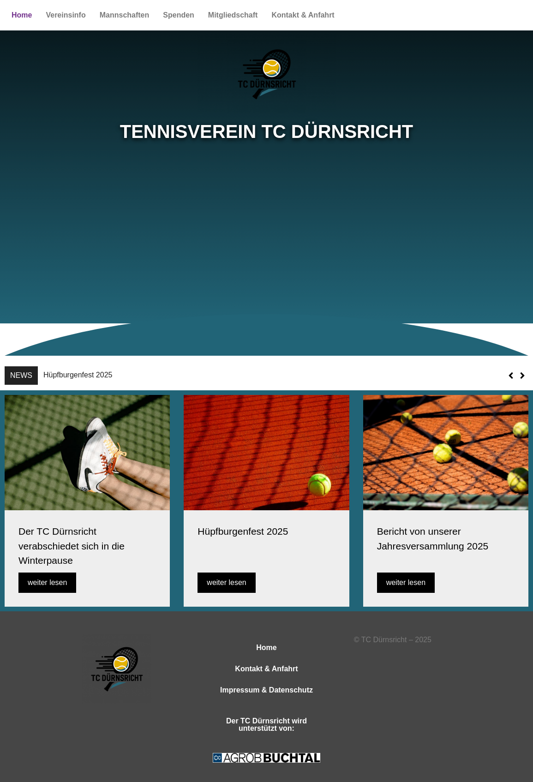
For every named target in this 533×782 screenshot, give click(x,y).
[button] (522, 375)
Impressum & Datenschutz (266, 690)
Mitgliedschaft (233, 15)
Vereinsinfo (65, 15)
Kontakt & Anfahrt (302, 15)
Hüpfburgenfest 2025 (77, 375)
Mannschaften (125, 15)
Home (22, 15)
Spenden (178, 15)
